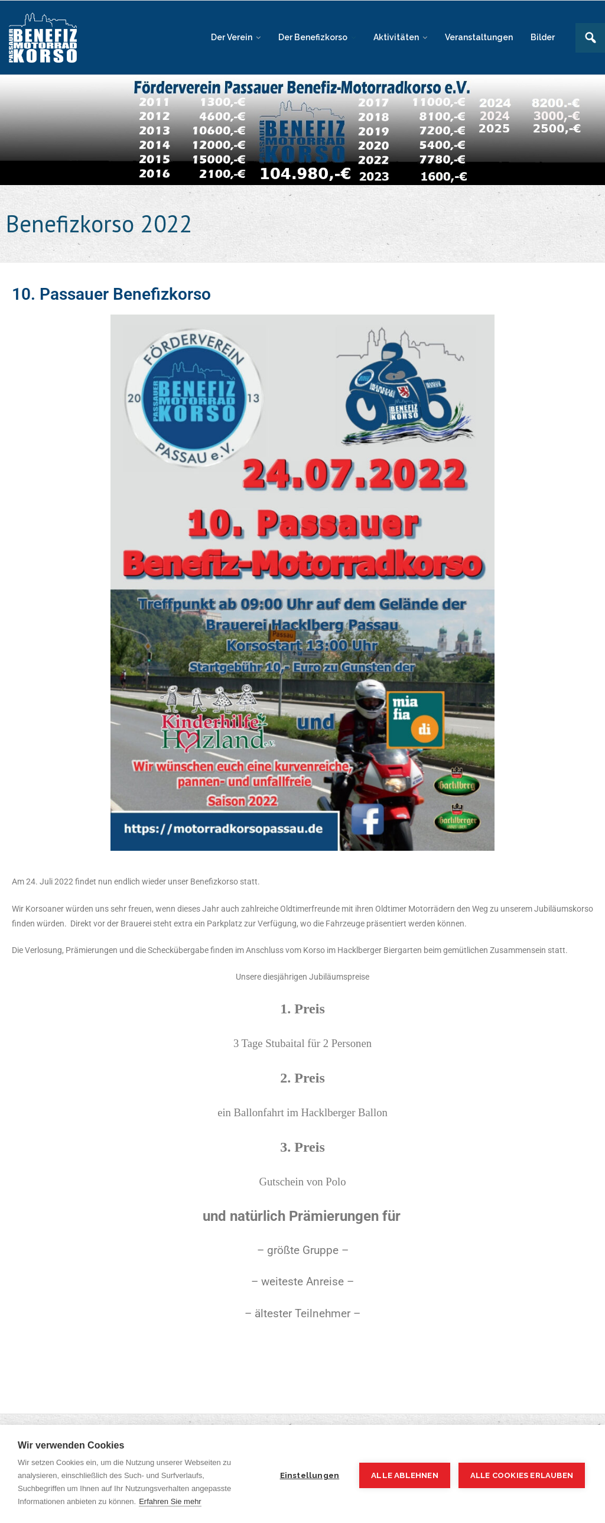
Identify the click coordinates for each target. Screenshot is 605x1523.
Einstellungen (310, 1475)
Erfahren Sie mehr (170, 1501)
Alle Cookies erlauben (521, 1475)
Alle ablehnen (404, 1475)
